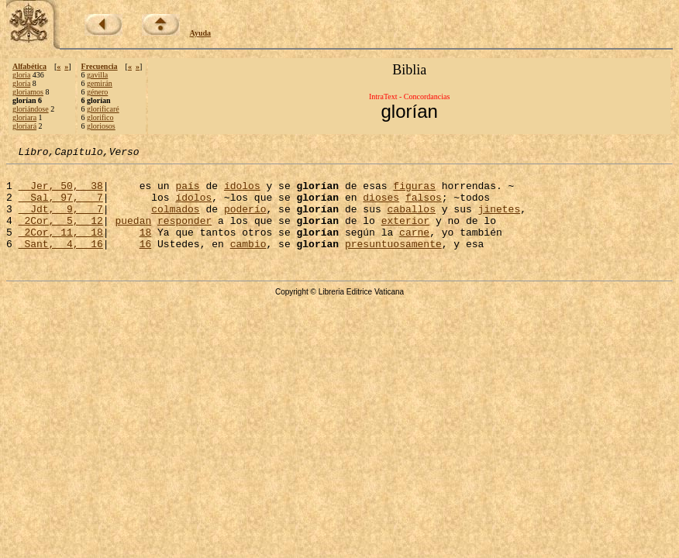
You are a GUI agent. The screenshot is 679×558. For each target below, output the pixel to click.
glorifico (100, 117)
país (187, 192)
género (97, 92)
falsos (423, 206)
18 (146, 248)
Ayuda (201, 33)
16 (146, 262)
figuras (414, 192)
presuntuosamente (393, 262)
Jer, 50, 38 (61, 192)
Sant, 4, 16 (61, 262)
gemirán (99, 83)
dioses (381, 206)
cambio (248, 262)
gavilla (97, 75)
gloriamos (27, 92)
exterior (405, 234)
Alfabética (29, 66)
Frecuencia (99, 66)
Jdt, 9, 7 (61, 220)
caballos (411, 220)
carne (414, 248)
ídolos (242, 192)
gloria (21, 75)
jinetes (498, 220)
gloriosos (101, 126)
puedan (133, 234)
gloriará (24, 126)
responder (184, 234)
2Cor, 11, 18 (61, 248)
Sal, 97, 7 (61, 206)
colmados (175, 220)
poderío (245, 220)
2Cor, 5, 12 (61, 234)
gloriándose (30, 109)
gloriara (24, 117)
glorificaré (103, 109)
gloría (21, 83)
